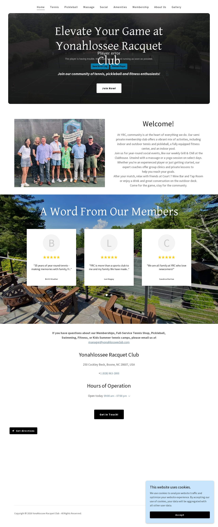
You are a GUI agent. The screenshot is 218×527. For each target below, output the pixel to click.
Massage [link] (89, 7)
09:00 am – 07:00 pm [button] (115, 396)
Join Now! (109, 88)
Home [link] (41, 7)
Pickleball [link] (71, 7)
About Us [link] (160, 7)
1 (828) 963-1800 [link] (109, 373)
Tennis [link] (54, 7)
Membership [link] (141, 7)
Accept (179, 514)
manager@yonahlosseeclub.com (109, 342)
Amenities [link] (120, 7)
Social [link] (104, 7)
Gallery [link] (176, 7)
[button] (128, 396)
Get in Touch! (109, 414)
